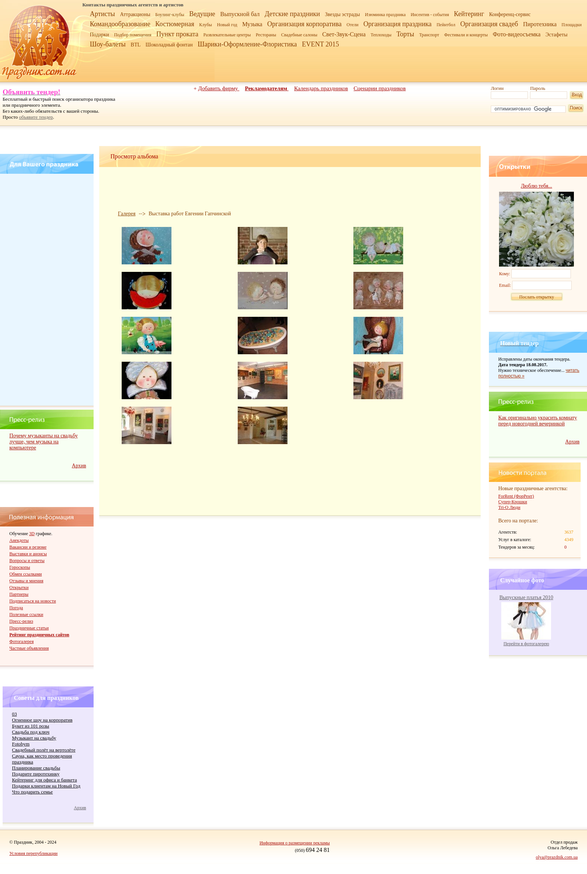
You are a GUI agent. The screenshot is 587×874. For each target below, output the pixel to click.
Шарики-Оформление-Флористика (247, 44)
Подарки (99, 34)
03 (14, 714)
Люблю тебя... (536, 186)
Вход (577, 94)
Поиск (576, 107)
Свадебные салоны (299, 34)
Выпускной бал (239, 14)
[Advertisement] (48, 289)
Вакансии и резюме (27, 547)
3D (32, 533)
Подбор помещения (133, 34)
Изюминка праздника (385, 14)
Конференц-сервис (509, 14)
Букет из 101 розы (30, 726)
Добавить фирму (218, 88)
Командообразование (120, 24)
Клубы (205, 24)
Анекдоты (19, 540)
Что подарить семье (32, 792)
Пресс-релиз (21, 621)
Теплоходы (381, 34)
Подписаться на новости (32, 601)
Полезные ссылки (26, 614)
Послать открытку (536, 297)
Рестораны (266, 34)
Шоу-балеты (108, 44)
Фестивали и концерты (465, 34)
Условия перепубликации (33, 853)
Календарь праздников (321, 88)
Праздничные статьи (29, 628)
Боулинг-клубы (169, 14)
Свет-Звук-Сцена (344, 34)
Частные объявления (29, 648)
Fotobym (21, 744)
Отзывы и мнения (26, 580)
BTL (135, 45)
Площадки (572, 24)
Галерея (127, 213)
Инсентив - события (430, 14)
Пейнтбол (446, 24)
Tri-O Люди (509, 507)
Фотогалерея (21, 641)
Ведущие (202, 14)
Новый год (227, 24)
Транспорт (429, 34)
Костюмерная (174, 24)
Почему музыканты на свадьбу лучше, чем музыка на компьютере (43, 441)
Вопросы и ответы (27, 560)
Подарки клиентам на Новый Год (46, 786)
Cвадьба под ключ (30, 732)
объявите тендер (36, 117)
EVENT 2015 (320, 44)
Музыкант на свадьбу (34, 738)
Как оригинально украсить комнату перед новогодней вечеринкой (537, 421)
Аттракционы (135, 14)
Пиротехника (540, 24)
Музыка (252, 24)
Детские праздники (292, 14)
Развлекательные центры (227, 34)
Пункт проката (177, 34)
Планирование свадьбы (36, 768)
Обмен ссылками (25, 574)
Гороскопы (19, 567)
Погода (16, 607)
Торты (405, 34)
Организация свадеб (489, 24)
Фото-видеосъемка (517, 34)
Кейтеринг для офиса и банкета (44, 780)
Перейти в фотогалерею (526, 643)
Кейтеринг (469, 14)
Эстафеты (556, 34)
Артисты (102, 14)
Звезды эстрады (342, 14)
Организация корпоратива (304, 24)
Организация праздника (398, 24)
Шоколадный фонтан (169, 45)
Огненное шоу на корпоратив (42, 720)
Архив (79, 465)
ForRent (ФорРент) (516, 496)
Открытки (18, 587)
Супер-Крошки (512, 501)
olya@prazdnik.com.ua (557, 857)
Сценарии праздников (380, 88)
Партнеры (18, 594)
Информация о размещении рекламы (294, 843)
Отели (353, 24)
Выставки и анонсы (28, 553)
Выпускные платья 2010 (526, 597)
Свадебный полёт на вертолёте (43, 750)
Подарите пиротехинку (36, 774)
